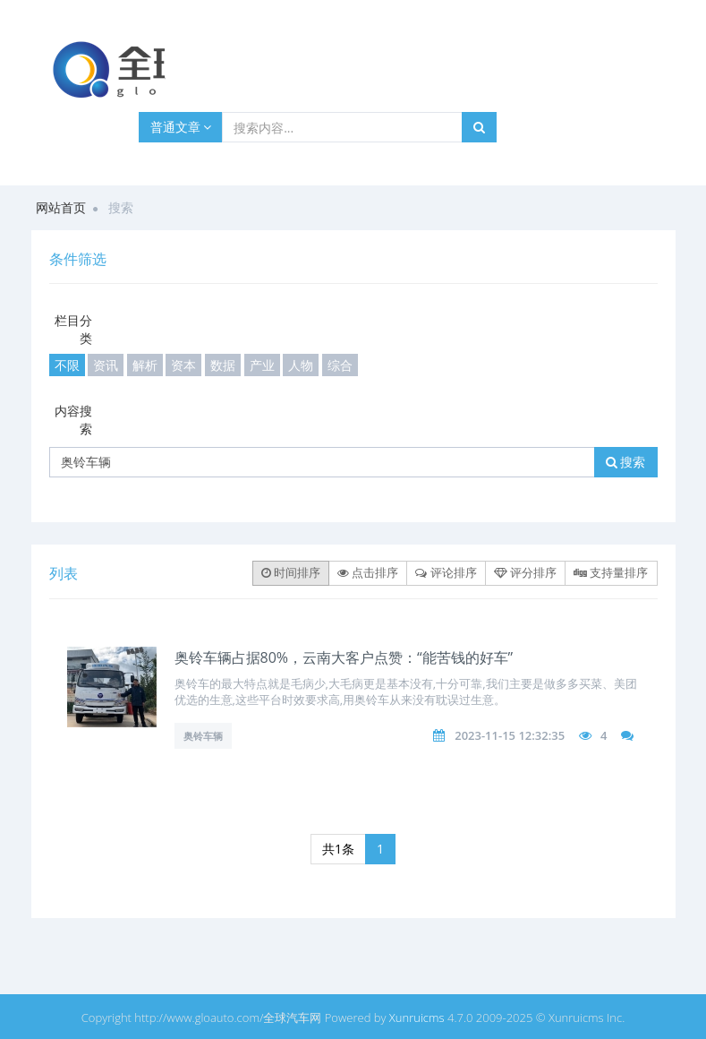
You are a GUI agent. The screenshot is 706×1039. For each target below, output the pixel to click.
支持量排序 (611, 572)
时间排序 (290, 572)
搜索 (626, 461)
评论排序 (445, 572)
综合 (340, 365)
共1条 (338, 848)
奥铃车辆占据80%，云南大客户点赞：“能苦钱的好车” (344, 657)
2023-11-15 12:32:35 (510, 735)
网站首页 (61, 207)
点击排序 (367, 572)
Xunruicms (417, 1017)
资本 (183, 365)
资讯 (105, 365)
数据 (222, 365)
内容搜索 (73, 419)
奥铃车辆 (203, 736)
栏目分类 (73, 329)
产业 (262, 365)
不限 (67, 365)
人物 (300, 365)
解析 (144, 365)
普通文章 (181, 126)
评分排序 (525, 572)
